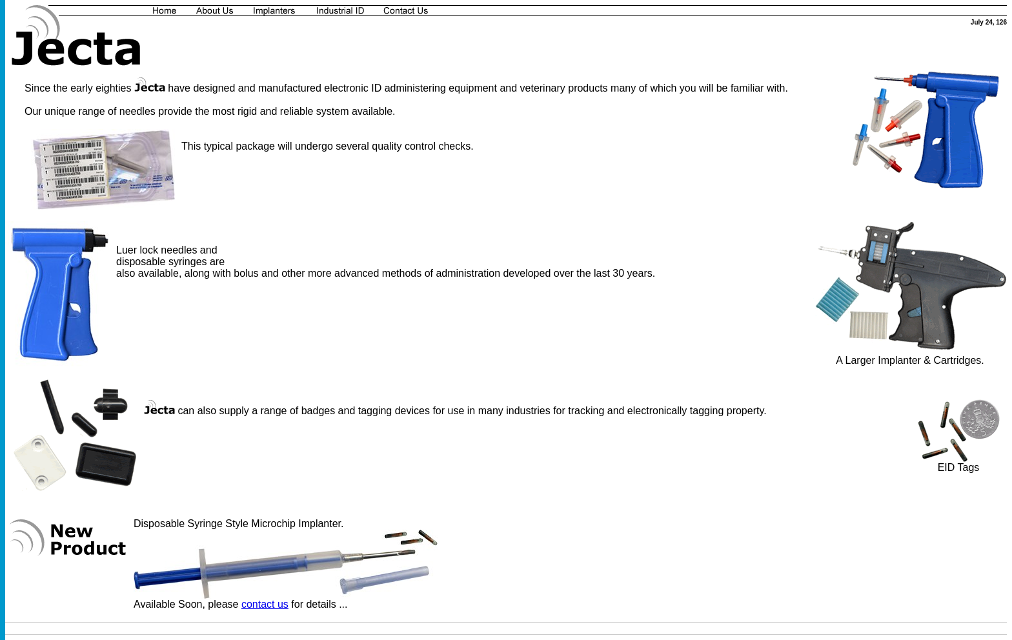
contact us (264, 604)
